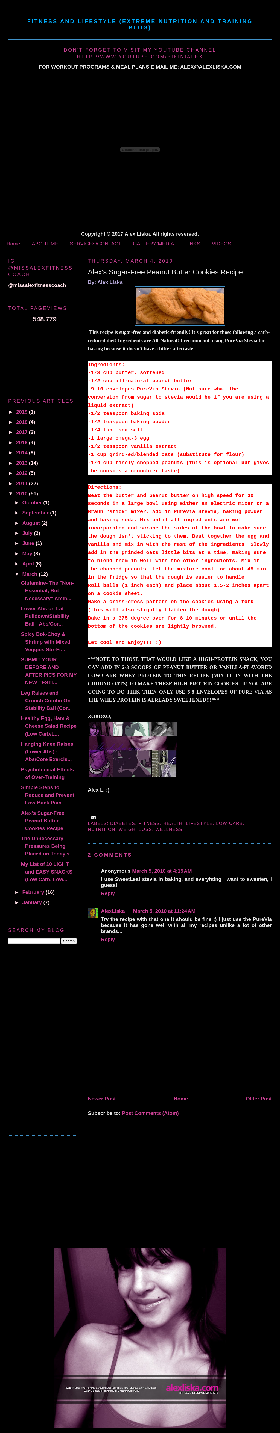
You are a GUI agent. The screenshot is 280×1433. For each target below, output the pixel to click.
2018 (22, 422)
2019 (22, 412)
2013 (22, 463)
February (33, 892)
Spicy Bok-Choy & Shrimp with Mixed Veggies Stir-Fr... (45, 641)
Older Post (259, 1099)
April (28, 564)
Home (13, 244)
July (28, 533)
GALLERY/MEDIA (153, 244)
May (28, 553)
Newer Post (102, 1099)
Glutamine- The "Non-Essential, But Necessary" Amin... (47, 590)
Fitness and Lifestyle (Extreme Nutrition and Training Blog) (140, 24)
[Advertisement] (129, 1055)
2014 (22, 452)
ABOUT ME (45, 244)
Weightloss (135, 829)
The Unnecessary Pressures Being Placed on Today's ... (48, 846)
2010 (22, 493)
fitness (149, 823)
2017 (22, 432)
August (31, 523)
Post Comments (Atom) (150, 1113)
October (32, 502)
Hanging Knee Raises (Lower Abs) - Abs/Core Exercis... (47, 751)
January (32, 902)
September (36, 513)
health (173, 823)
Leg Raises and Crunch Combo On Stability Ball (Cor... (46, 700)
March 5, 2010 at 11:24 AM (164, 911)
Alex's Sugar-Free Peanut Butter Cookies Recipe (165, 272)
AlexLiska (113, 911)
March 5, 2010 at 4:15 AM (162, 871)
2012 (22, 473)
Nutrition (101, 829)
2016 (22, 442)
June (29, 543)
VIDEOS (221, 244)
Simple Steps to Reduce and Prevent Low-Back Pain (47, 795)
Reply (108, 893)
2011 (22, 483)
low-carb (229, 823)
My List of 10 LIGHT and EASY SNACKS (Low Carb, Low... (46, 871)
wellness (168, 829)
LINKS (192, 244)
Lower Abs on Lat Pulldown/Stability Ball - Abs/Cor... (45, 616)
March (30, 574)
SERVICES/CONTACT (95, 244)
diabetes (122, 823)
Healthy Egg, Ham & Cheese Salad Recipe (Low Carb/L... (49, 725)
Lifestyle (199, 823)
